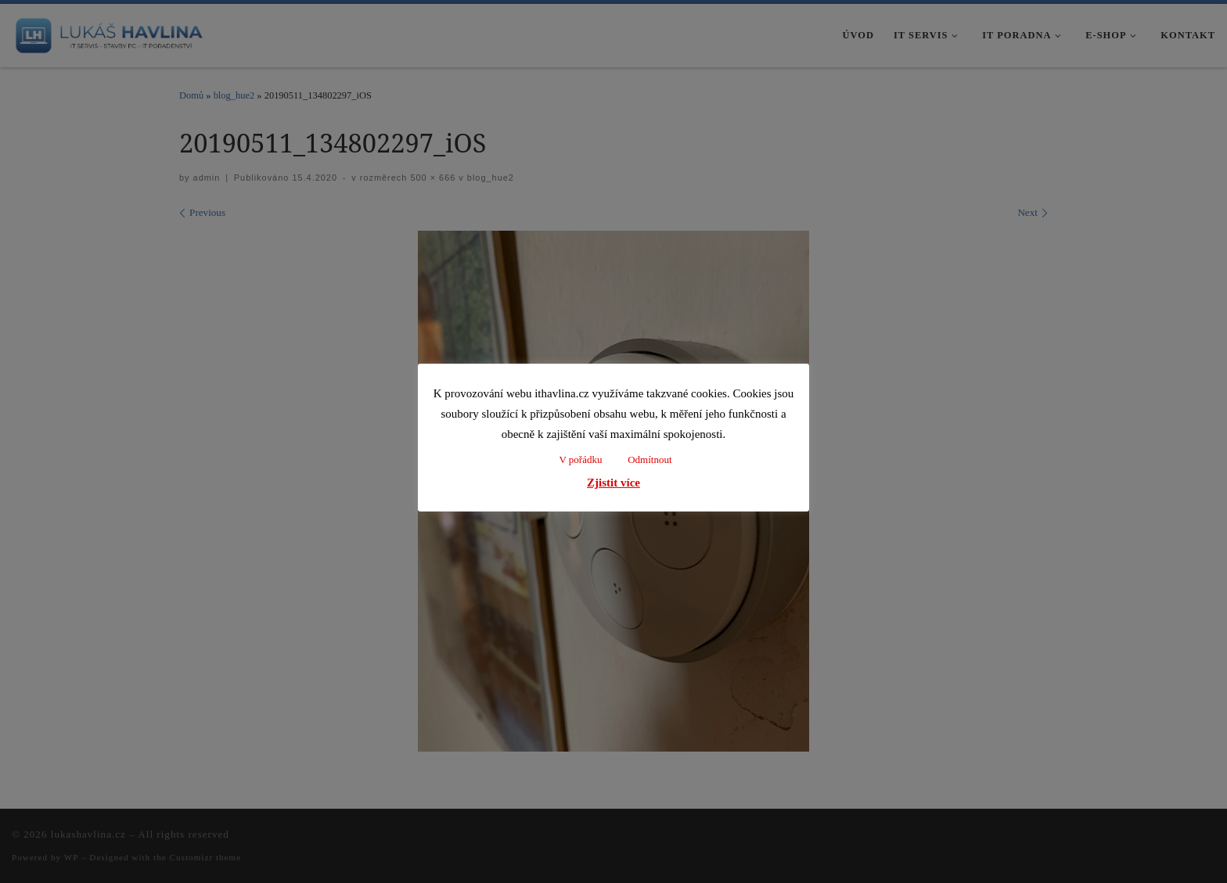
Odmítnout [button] (649, 459)
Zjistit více (613, 482)
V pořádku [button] (580, 459)
